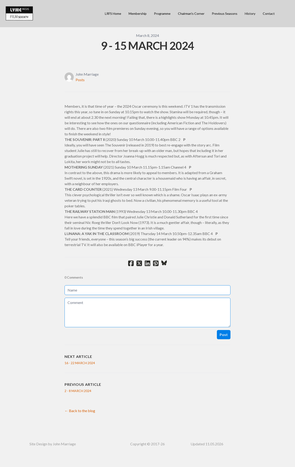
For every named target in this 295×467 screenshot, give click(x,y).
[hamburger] (38, 10)
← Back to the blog (80, 410)
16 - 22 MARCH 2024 (80, 363)
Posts (80, 79)
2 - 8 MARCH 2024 (78, 391)
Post (224, 334)
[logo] (19, 13)
